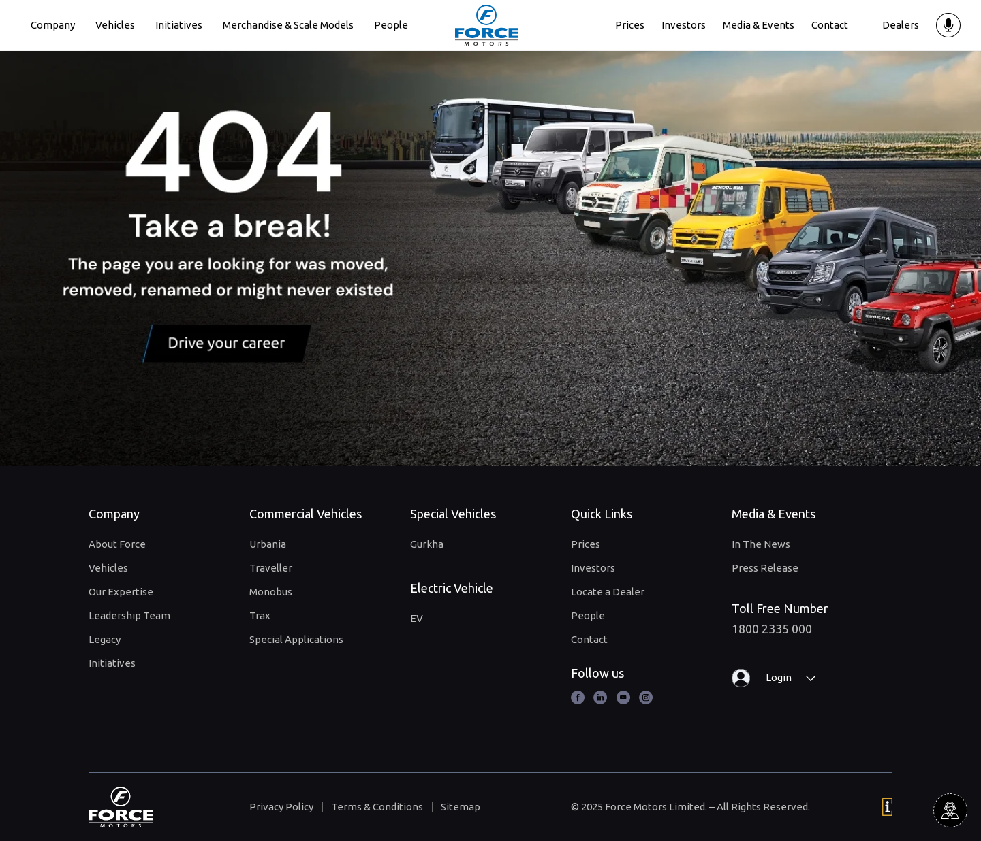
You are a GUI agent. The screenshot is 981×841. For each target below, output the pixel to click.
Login (779, 677)
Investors (683, 25)
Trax (259, 615)
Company (53, 25)
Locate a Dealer (607, 591)
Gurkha (426, 544)
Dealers (900, 25)
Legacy (105, 639)
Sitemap (460, 806)
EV (416, 618)
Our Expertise (121, 591)
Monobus (270, 591)
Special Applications (296, 639)
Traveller (270, 568)
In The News (761, 544)
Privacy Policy (281, 806)
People (391, 25)
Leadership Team (129, 615)
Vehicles (115, 25)
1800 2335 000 (772, 629)
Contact (829, 25)
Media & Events (758, 25)
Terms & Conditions (377, 806)
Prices (629, 25)
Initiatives (178, 25)
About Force (117, 544)
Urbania (267, 544)
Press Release (765, 568)
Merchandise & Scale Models (288, 25)
